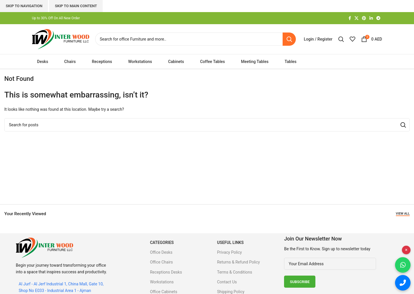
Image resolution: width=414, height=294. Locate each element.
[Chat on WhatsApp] (403, 265)
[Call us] (403, 283)
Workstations (162, 282)
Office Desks (161, 252)
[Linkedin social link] (371, 18)
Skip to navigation (24, 6)
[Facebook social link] (350, 18)
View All (403, 213)
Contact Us (227, 282)
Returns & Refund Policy (238, 262)
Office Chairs (161, 262)
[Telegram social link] (378, 18)
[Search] (195, 39)
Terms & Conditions (234, 272)
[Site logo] (60, 39)
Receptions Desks (166, 272)
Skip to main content (76, 6)
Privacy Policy (229, 252)
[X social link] (356, 18)
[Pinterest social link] (364, 18)
